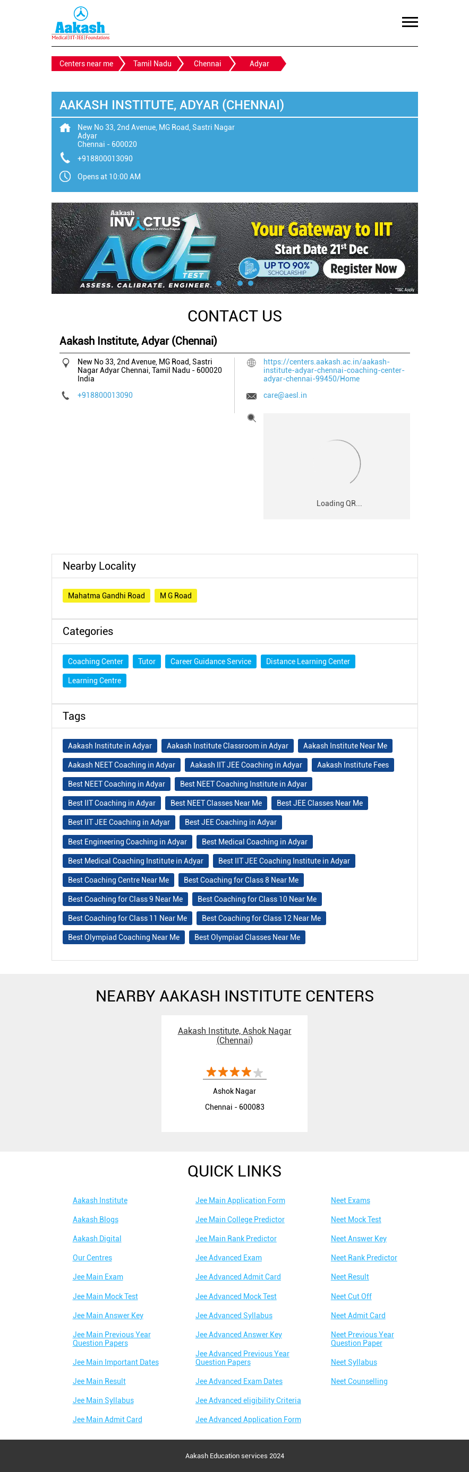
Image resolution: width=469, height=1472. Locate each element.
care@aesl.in (285, 395)
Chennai (207, 63)
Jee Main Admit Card (107, 1419)
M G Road (176, 595)
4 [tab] (250, 283)
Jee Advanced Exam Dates (239, 1381)
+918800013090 (105, 158)
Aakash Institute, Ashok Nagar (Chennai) (235, 1036)
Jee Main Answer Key (108, 1315)
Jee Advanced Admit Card (238, 1277)
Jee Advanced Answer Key (238, 1334)
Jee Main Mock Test (105, 1296)
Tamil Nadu (152, 63)
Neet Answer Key (359, 1238)
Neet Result (350, 1277)
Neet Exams (350, 1200)
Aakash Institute (100, 1200)
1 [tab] (218, 283)
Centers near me (86, 63)
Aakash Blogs (95, 1219)
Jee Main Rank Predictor (236, 1238)
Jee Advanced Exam (228, 1257)
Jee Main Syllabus (103, 1400)
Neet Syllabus (354, 1362)
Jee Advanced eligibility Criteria (248, 1400)
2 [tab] (229, 283)
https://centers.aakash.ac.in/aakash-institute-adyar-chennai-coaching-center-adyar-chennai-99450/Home (334, 370)
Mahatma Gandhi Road (106, 595)
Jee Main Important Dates (116, 1362)
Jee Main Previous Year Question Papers (112, 1338)
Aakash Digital (97, 1238)
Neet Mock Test (356, 1219)
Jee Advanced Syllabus (233, 1315)
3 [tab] (240, 283)
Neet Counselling (359, 1381)
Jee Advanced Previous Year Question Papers (242, 1357)
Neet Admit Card (358, 1315)
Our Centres (92, 1257)
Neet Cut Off (351, 1296)
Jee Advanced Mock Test (236, 1296)
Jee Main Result (99, 1381)
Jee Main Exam (98, 1277)
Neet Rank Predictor (364, 1257)
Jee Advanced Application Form (248, 1419)
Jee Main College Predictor (240, 1219)
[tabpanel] (235, 248)
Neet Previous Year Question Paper (362, 1338)
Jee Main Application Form (240, 1200)
